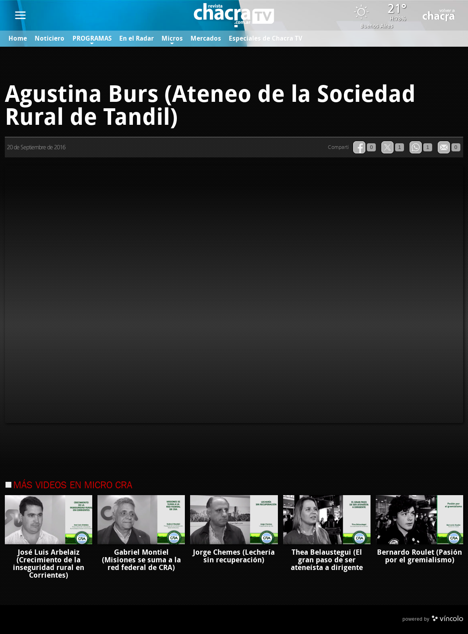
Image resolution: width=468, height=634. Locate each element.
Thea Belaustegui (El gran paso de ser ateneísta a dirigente (327, 560)
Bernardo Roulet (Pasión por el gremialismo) (419, 556)
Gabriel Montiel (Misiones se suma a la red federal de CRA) (141, 560)
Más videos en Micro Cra (72, 486)
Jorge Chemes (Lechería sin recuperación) (234, 556)
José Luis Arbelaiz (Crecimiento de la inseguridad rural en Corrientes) (48, 564)
